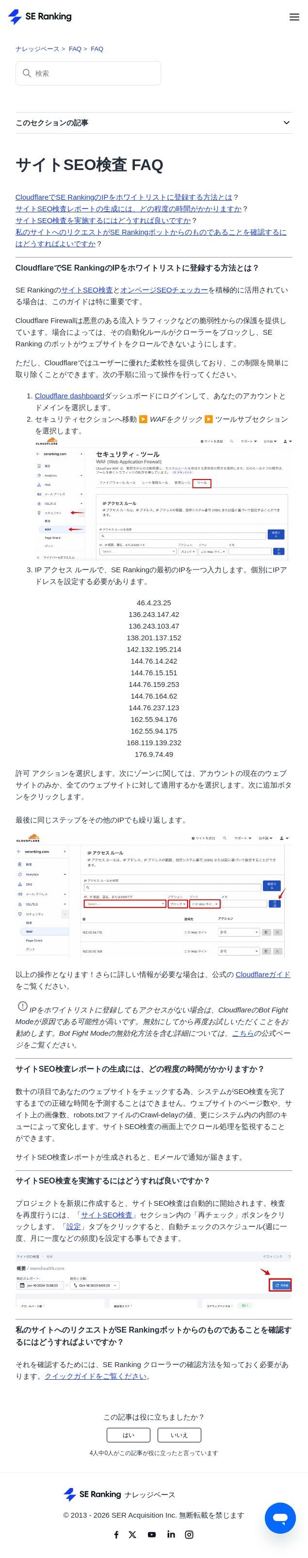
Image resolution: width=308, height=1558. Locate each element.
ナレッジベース (38, 48)
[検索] (88, 73)
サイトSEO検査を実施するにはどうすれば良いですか (103, 220)
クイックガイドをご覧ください (95, 1376)
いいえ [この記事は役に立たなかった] (179, 1435)
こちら (243, 1033)
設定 (73, 1226)
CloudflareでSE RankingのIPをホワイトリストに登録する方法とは (124, 197)
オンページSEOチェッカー (164, 290)
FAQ (75, 48)
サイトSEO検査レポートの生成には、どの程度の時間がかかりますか (129, 209)
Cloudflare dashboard (69, 396)
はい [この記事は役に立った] (128, 1435)
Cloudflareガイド (263, 974)
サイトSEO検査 (87, 290)
